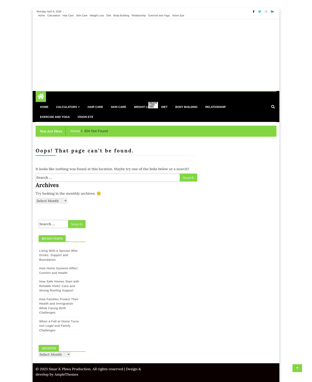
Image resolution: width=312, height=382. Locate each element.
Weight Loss (97, 15)
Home (41, 15)
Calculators (53, 15)
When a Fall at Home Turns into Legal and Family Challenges (59, 326)
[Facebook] (254, 11)
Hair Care (68, 15)
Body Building (121, 15)
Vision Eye (178, 15)
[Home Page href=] (40, 97)
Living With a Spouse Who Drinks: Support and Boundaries (58, 255)
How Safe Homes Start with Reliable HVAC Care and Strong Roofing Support (59, 286)
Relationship (139, 15)
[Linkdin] (272, 11)
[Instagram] (266, 11)
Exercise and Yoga (159, 15)
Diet (108, 15)
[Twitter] (260, 11)
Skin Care (81, 15)
